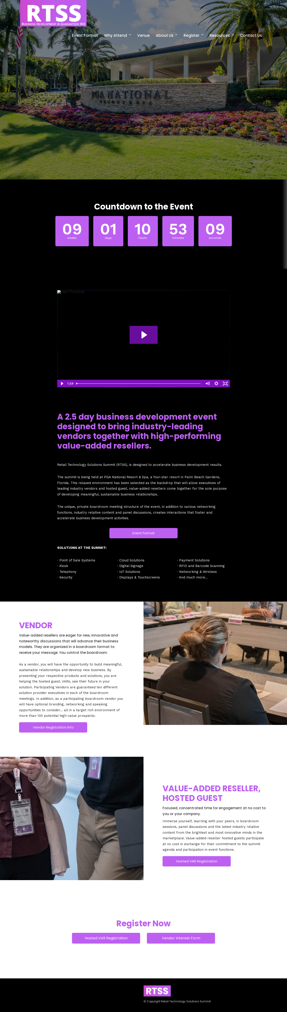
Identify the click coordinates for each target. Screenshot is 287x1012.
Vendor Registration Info (53, 727)
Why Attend (115, 35)
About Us (164, 35)
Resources (220, 35)
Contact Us (251, 35)
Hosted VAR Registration (196, 861)
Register (191, 35)
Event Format (85, 35)
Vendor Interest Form (181, 938)
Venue (143, 35)
